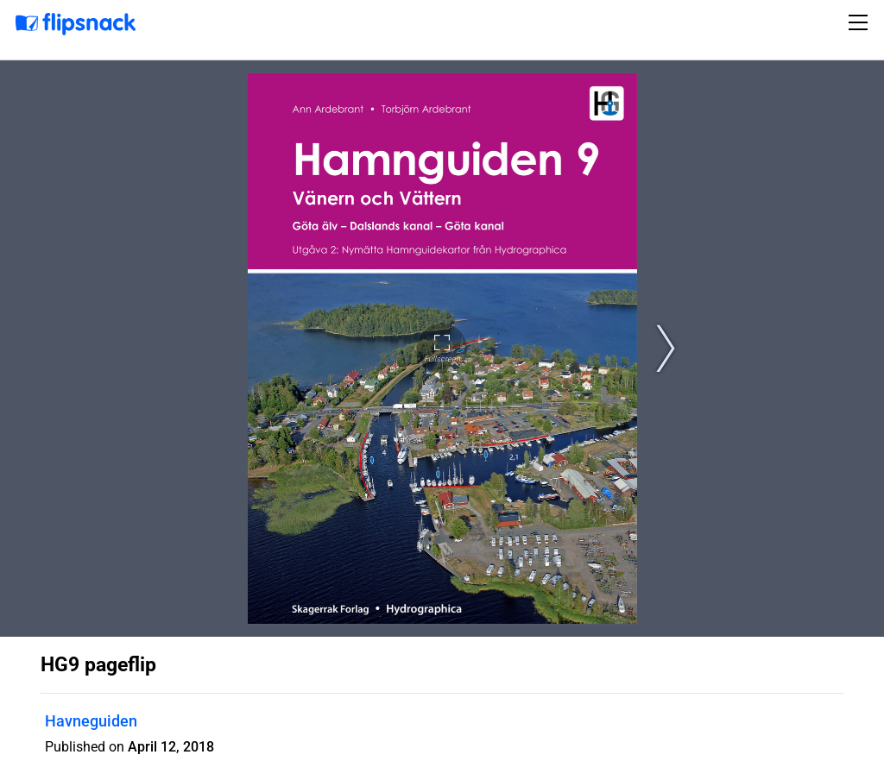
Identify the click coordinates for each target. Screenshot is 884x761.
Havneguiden (91, 721)
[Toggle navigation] (860, 22)
